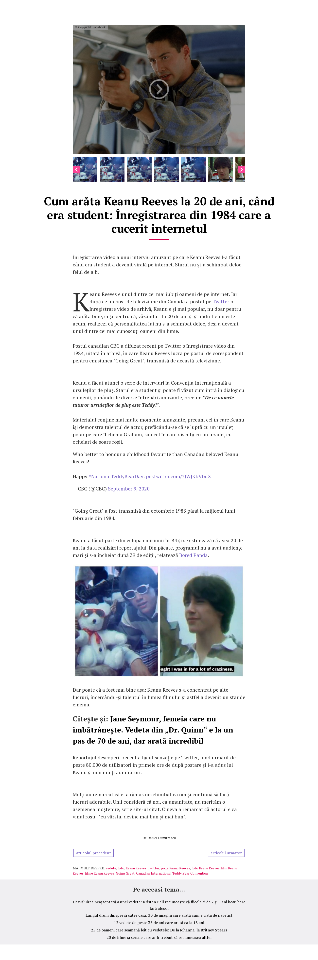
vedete (111, 868)
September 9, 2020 (129, 488)
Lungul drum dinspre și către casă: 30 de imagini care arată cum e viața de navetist (159, 915)
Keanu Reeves (136, 868)
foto (121, 868)
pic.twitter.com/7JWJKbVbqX (178, 476)
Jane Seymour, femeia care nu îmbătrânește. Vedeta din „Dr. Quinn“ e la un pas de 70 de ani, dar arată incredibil (153, 730)
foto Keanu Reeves (206, 868)
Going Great (125, 873)
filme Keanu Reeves (99, 873)
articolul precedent (93, 853)
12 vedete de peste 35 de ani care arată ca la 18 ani (159, 922)
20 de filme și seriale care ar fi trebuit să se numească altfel (159, 937)
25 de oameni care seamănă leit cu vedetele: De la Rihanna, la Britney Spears (159, 930)
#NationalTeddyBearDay (115, 476)
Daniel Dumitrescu (161, 837)
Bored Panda (193, 555)
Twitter (221, 301)
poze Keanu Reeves (175, 868)
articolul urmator (226, 853)
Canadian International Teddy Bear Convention (172, 873)
